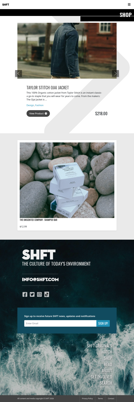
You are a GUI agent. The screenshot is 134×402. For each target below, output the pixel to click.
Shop (108, 358)
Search (106, 383)
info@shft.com (40, 280)
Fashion (39, 105)
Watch (106, 352)
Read (108, 364)
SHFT (5, 4)
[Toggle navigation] (129, 4)
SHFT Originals (99, 346)
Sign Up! (103, 323)
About (107, 370)
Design (30, 105)
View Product (38, 113)
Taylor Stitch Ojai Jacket (48, 87)
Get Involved (101, 377)
